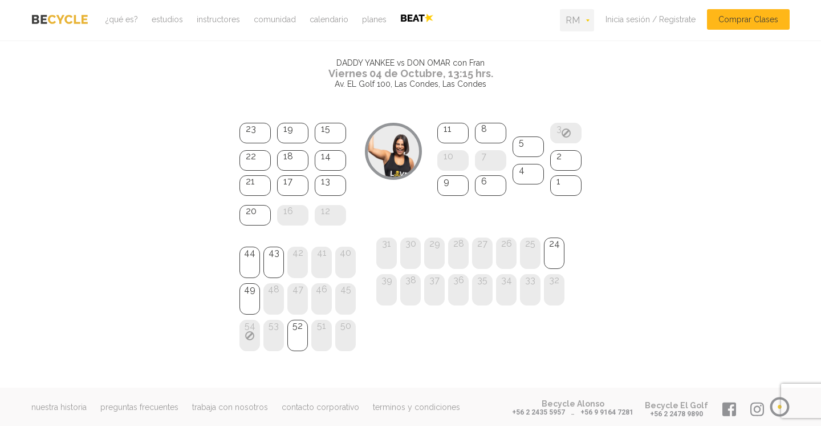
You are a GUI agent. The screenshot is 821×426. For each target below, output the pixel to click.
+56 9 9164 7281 (606, 412)
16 (288, 211)
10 (448, 156)
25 (530, 243)
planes (374, 19)
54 (250, 325)
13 (325, 181)
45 (345, 289)
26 (506, 243)
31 (386, 243)
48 (273, 289)
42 (297, 252)
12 (325, 211)
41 (322, 252)
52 (297, 325)
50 (345, 325)
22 (251, 156)
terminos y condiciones (416, 407)
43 (274, 252)
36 (458, 280)
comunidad (275, 19)
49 (249, 289)
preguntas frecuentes (139, 407)
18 (288, 156)
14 (326, 156)
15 (325, 128)
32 (554, 280)
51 (321, 325)
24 (554, 243)
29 (434, 243)
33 (530, 280)
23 (251, 128)
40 (345, 252)
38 (410, 280)
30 (410, 243)
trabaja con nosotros (230, 407)
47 (297, 289)
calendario (329, 19)
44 (249, 252)
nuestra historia (59, 407)
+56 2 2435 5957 (538, 412)
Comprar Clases (748, 19)
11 (448, 128)
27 (482, 243)
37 (434, 280)
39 (386, 280)
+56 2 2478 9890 (676, 414)
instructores (218, 19)
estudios (167, 19)
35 (482, 280)
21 (250, 181)
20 (251, 211)
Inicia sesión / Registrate (650, 19)
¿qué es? (121, 19)
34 (506, 280)
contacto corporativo (320, 407)
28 (458, 243)
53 (274, 325)
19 (288, 128)
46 (321, 289)
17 (287, 181)
